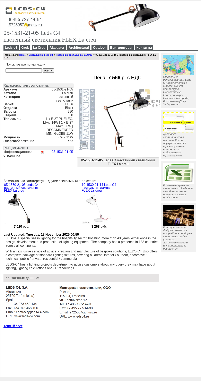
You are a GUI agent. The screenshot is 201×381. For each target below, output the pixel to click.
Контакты (144, 47)
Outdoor (99, 47)
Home (22, 55)
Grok (25, 47)
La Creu (39, 47)
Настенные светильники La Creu (74, 55)
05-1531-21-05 (62, 152)
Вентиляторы (121, 47)
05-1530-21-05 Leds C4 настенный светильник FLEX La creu (21, 187)
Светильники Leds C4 (41, 55)
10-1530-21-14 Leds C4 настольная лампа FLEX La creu (99, 187)
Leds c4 (11, 47)
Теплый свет (13, 326)
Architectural (79, 47)
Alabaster (57, 47)
